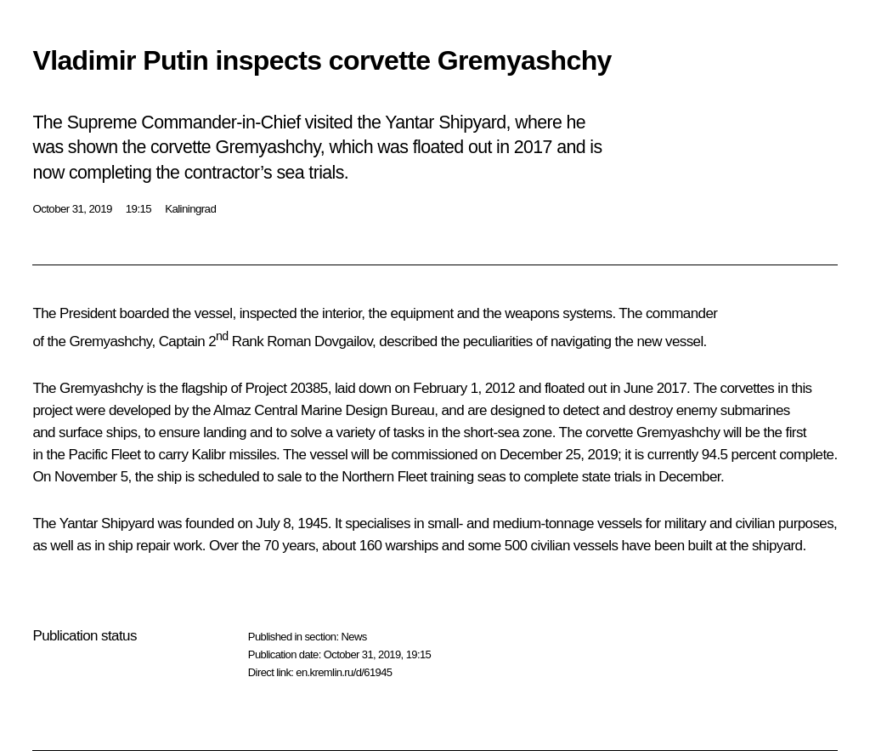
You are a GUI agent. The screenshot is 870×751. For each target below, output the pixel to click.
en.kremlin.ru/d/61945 (344, 672)
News (353, 636)
